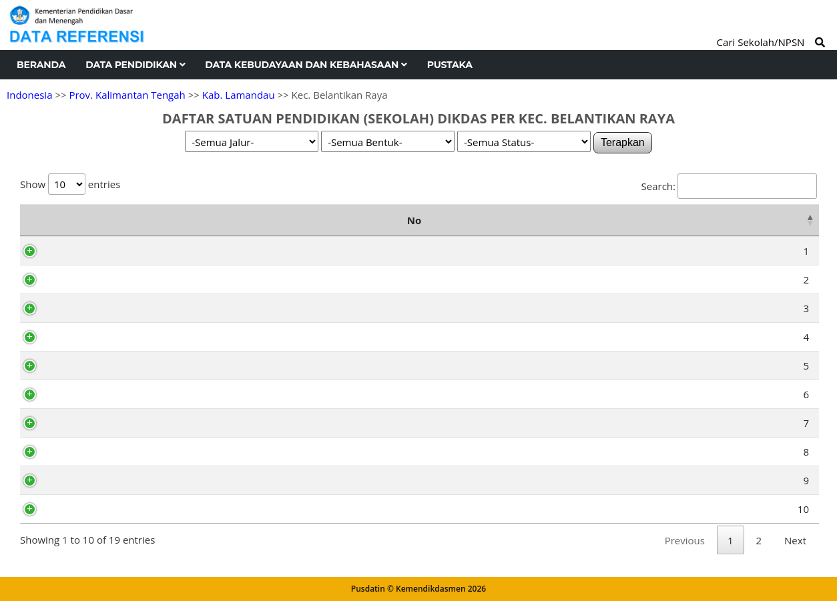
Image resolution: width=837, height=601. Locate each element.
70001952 (88, 451)
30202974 (88, 394)
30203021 (88, 480)
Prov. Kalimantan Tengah (127, 94)
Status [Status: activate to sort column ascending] (784, 220)
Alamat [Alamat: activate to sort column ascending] (480, 220)
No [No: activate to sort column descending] (34, 220)
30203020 (88, 423)
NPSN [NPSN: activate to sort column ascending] (85, 220)
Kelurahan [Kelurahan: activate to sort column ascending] (683, 220)
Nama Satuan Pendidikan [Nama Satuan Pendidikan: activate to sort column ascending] (233, 220)
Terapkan (623, 142)
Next (795, 540)
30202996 (88, 279)
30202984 (88, 308)
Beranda (41, 65)
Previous (685, 540)
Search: (729, 186)
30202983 (88, 337)
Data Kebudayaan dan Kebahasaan (305, 65)
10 (43, 509)
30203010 (88, 509)
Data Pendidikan (135, 65)
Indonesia (29, 94)
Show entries (70, 184)
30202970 (88, 365)
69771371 (88, 250)
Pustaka (450, 65)
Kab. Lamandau (238, 94)
